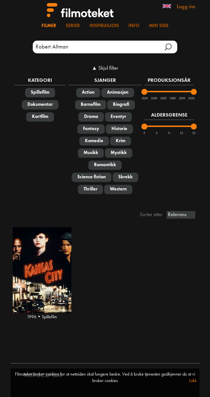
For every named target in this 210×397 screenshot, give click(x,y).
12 (181, 133)
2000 (182, 98)
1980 (172, 98)
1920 (144, 98)
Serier (73, 26)
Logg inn (186, 7)
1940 (153, 98)
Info (133, 26)
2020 (191, 98)
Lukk (193, 381)
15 (193, 133)
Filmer (48, 26)
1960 (163, 98)
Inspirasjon (104, 26)
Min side (159, 26)
